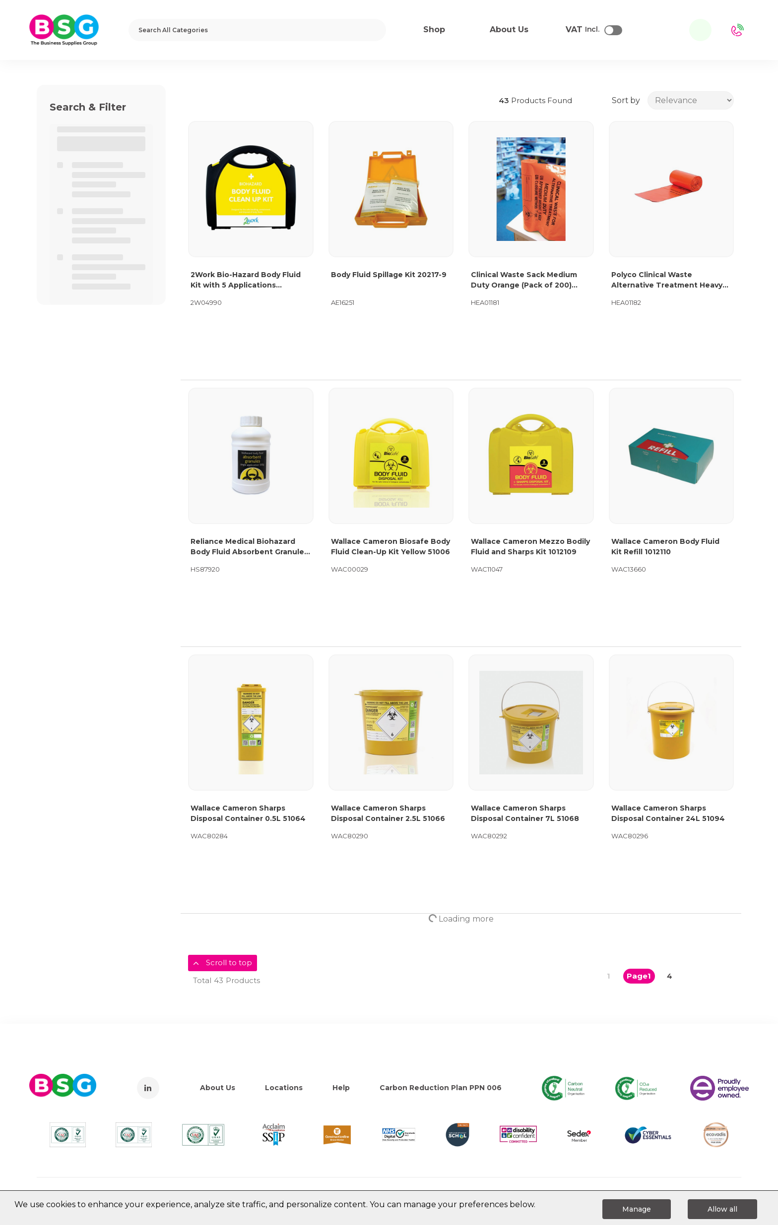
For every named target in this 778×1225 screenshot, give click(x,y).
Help (341, 1087)
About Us (217, 1087)
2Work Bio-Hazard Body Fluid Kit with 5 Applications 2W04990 (246, 280)
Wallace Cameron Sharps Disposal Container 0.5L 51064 (248, 813)
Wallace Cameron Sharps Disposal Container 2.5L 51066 (388, 813)
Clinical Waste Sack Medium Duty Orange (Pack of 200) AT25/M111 (524, 280)
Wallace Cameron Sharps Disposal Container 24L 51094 (668, 813)
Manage (636, 1209)
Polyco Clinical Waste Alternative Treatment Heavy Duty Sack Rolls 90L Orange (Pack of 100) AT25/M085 (666, 280)
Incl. (582, 29)
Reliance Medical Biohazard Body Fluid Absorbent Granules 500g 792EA (249, 547)
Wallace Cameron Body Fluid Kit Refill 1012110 (665, 546)
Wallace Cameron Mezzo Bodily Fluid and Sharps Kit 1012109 (530, 546)
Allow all (722, 1209)
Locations (284, 1087)
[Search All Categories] (257, 30)
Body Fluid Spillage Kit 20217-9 (389, 274)
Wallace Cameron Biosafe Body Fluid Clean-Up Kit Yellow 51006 (390, 546)
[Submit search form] (372, 30)
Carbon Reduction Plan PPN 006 (441, 1087)
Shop (434, 29)
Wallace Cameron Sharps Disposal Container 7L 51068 (525, 813)
